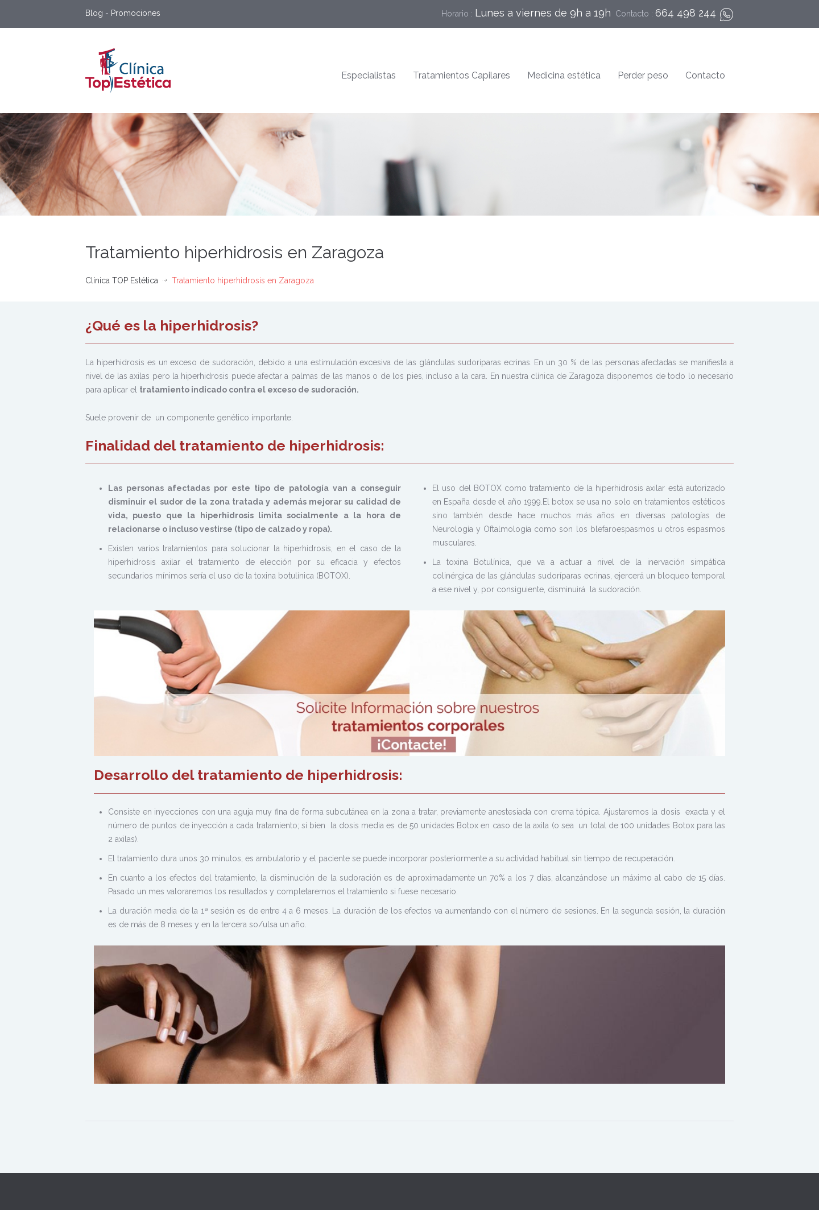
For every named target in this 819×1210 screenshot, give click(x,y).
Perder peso (643, 75)
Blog (94, 13)
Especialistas (368, 75)
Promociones (135, 13)
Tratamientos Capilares (461, 75)
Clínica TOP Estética (121, 280)
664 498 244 (685, 13)
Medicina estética (564, 75)
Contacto (705, 75)
